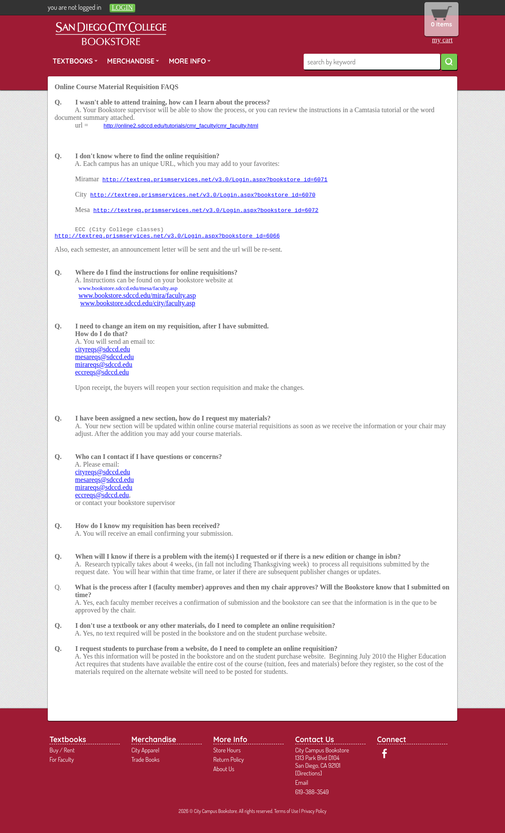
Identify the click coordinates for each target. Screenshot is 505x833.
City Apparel (145, 750)
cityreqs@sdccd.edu (102, 349)
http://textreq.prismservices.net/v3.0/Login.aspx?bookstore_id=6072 (206, 210)
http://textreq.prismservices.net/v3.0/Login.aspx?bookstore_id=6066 (167, 236)
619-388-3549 (312, 791)
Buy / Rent (62, 750)
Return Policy (228, 759)
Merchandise (133, 60)
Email (301, 782)
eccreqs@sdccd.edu (102, 372)
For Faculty (61, 759)
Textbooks (75, 60)
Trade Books (145, 759)
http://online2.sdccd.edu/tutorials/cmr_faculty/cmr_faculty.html (181, 125)
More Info (190, 60)
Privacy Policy (313, 811)
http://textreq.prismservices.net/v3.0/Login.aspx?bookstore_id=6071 (215, 180)
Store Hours (227, 750)
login (122, 7)
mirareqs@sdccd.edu (103, 364)
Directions (308, 773)
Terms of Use (286, 811)
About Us (223, 768)
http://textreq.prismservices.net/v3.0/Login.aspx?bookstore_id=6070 (203, 195)
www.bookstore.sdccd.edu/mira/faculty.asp (137, 295)
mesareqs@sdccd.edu (104, 356)
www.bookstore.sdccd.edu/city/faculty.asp (137, 303)
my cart (442, 40)
